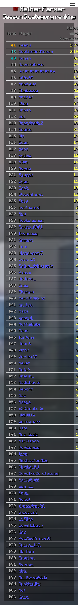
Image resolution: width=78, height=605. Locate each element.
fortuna (27, 337)
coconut (27, 259)
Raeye (25, 402)
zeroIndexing (32, 298)
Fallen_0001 (31, 227)
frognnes (28, 233)
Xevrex (26, 564)
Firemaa (26, 291)
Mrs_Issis (28, 434)
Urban (25, 110)
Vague (25, 272)
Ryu (22, 214)
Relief (24, 363)
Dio (22, 136)
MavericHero (31, 64)
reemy (25, 45)
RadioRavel (29, 382)
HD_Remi (26, 551)
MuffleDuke (30, 324)
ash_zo (26, 486)
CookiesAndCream (36, 51)
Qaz (22, 395)
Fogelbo (27, 557)
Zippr (24, 350)
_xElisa (26, 519)
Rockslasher (31, 220)
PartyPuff (29, 480)
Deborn (26, 389)
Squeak (26, 175)
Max (22, 532)
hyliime (25, 155)
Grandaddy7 (31, 123)
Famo (24, 330)
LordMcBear (31, 525)
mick (23, 571)
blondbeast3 (31, 253)
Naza (24, 311)
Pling (23, 103)
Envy (24, 493)
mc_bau (26, 304)
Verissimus (29, 447)
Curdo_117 (30, 545)
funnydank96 (32, 506)
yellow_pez (30, 421)
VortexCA (28, 356)
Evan (24, 142)
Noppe (25, 168)
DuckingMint (30, 584)
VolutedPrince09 (35, 538)
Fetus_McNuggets (36, 266)
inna (23, 246)
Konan (25, 58)
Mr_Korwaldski (33, 577)
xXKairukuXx (31, 408)
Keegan (26, 240)
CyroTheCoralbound (39, 473)
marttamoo (29, 441)
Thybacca (28, 90)
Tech (24, 188)
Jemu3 (25, 343)
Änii (22, 116)
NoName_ (27, 278)
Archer (26, 97)
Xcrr (24, 597)
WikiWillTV (27, 415)
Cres (24, 285)
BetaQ (24, 369)
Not (22, 590)
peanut (26, 318)
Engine (25, 129)
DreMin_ (26, 376)
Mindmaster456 (33, 460)
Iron (23, 454)
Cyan (24, 181)
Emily (23, 201)
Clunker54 (29, 467)
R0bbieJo (28, 84)
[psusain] (28, 512)
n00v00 (26, 77)
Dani (23, 428)
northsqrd (29, 207)
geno (24, 149)
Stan (23, 162)
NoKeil (25, 499)
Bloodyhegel (31, 194)
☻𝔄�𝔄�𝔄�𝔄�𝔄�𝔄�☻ (37, 71)
